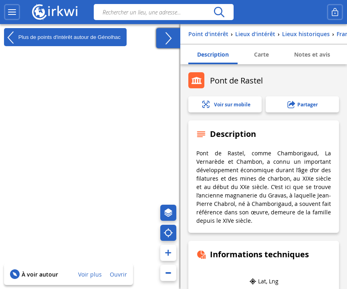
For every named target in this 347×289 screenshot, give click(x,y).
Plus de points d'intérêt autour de (62, 37)
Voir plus (90, 274)
